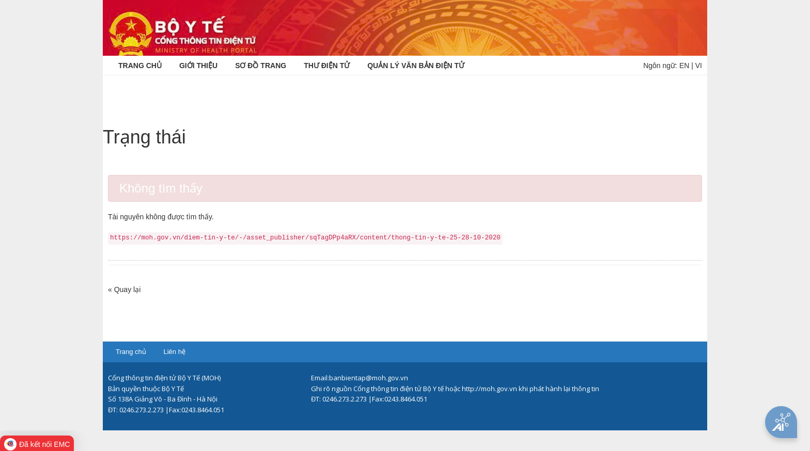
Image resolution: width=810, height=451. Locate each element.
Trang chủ (131, 352)
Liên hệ (174, 352)
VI (698, 65)
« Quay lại (124, 289)
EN (684, 65)
